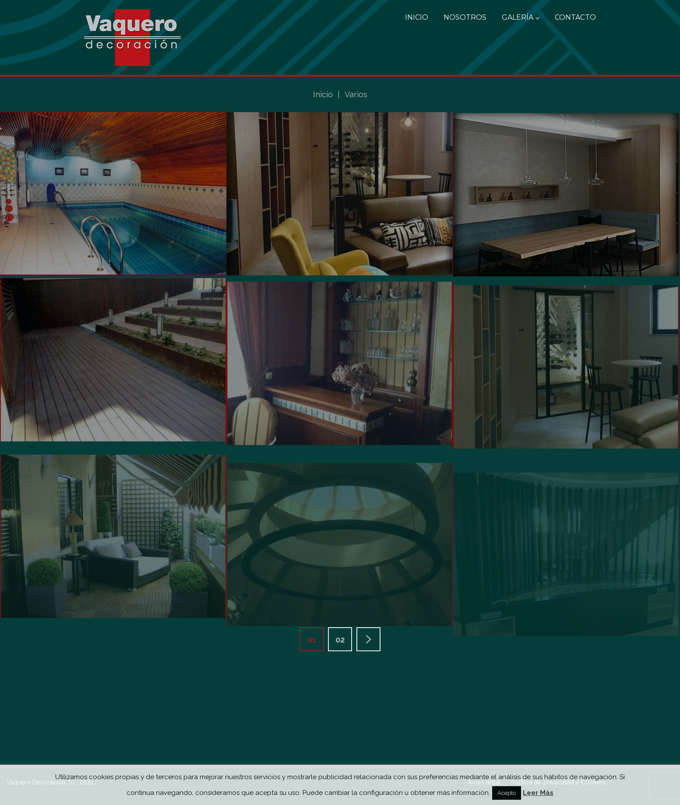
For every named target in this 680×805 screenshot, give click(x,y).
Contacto (575, 17)
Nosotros (465, 17)
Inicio (416, 17)
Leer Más (538, 793)
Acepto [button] (506, 793)
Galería (520, 17)
